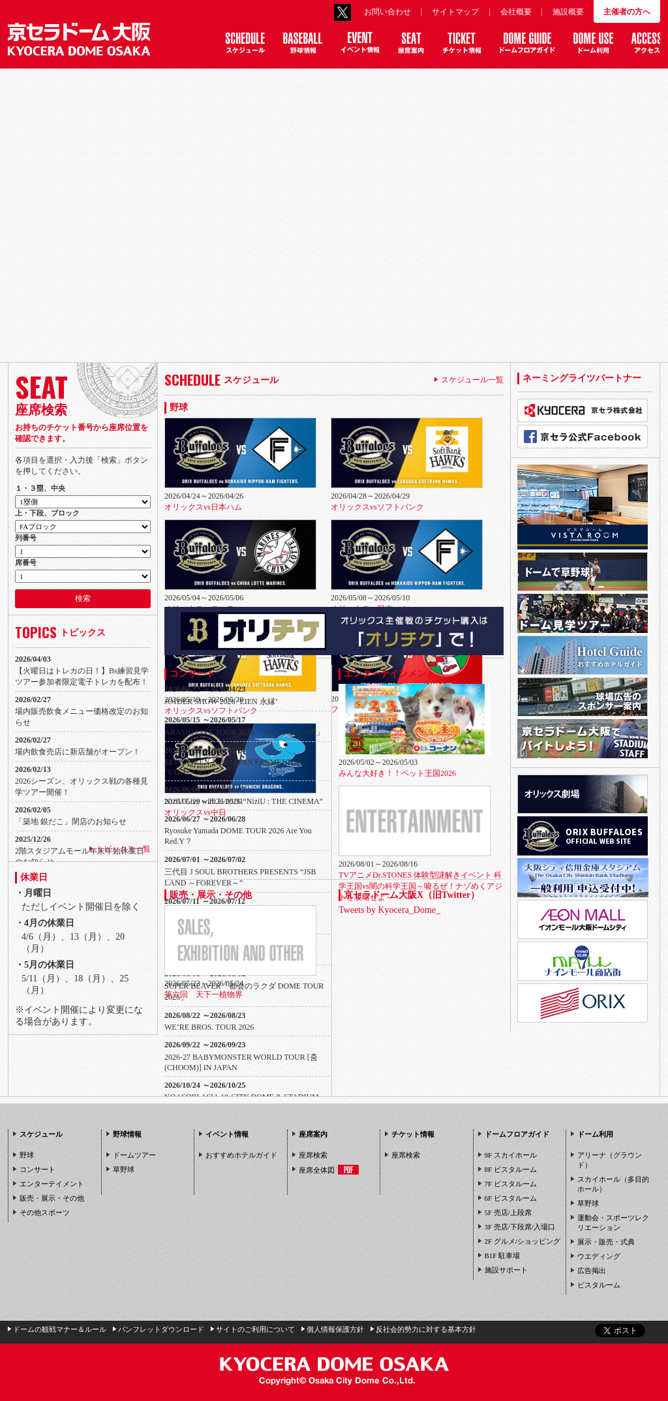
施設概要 (568, 11)
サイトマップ (455, 11)
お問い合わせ (387, 11)
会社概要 (516, 11)
